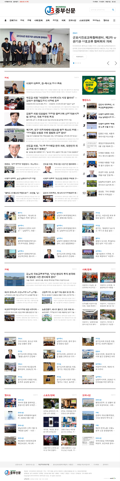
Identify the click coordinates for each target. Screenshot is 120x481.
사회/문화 (86, 269)
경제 (6, 269)
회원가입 (107, 2)
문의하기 (105, 464)
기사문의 (101, 2)
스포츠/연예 (49, 395)
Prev (108, 63)
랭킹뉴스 (86, 99)
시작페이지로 (8, 2)
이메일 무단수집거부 (83, 464)
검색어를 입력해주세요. (98, 9)
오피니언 (86, 395)
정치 (6, 77)
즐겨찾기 (15, 2)
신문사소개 (18, 464)
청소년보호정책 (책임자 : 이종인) (63, 464)
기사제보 (95, 2)
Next (116, 63)
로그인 (114, 2)
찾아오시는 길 (30, 464)
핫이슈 (7, 395)
